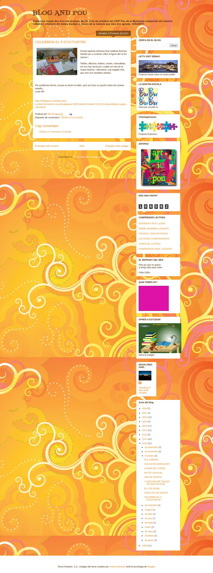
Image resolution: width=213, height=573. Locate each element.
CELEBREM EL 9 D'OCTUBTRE (153, 498)
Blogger (151, 566)
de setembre (151, 505)
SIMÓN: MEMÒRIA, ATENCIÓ (154, 228)
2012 (145, 434)
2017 (145, 413)
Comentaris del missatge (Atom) (89, 157)
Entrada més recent (46, 145)
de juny (149, 518)
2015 (145, 421)
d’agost (149, 509)
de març (149, 531)
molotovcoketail (117, 566)
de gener (149, 540)
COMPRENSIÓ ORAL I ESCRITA (155, 249)
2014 (145, 426)
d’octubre (149, 456)
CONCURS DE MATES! (156, 493)
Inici (82, 145)
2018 (145, 408)
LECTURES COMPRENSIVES (154, 238)
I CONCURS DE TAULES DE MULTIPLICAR (157, 482)
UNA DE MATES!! (153, 477)
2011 (145, 439)
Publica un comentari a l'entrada (55, 131)
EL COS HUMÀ (152, 488)
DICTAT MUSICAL (153, 472)
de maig (149, 522)
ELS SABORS (151, 459)
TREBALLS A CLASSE (71, 117)
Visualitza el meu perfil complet (144, 390)
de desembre (151, 447)
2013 (145, 430)
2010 (145, 443)
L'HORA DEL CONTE (155, 468)
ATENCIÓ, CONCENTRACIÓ (153, 233)
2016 (145, 417)
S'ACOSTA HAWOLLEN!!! (157, 464)
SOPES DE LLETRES (150, 243)
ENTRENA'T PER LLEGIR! (152, 223)
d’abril (148, 527)
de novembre (151, 451)
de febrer (149, 535)
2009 (145, 545)
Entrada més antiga (116, 145)
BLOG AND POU (60, 13)
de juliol (149, 514)
